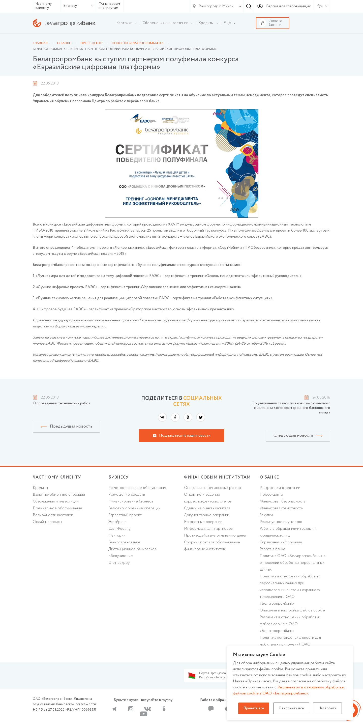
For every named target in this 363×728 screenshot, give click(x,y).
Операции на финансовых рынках (212, 488)
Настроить (327, 708)
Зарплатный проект (125, 515)
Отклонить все (291, 708)
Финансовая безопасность (283, 501)
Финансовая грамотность (281, 508)
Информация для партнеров (208, 528)
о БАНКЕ (269, 477)
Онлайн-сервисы (47, 522)
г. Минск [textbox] (226, 6)
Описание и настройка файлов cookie (292, 610)
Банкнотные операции (203, 522)
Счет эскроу (119, 563)
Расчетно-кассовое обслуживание (137, 488)
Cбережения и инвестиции (56, 501)
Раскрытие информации (280, 488)
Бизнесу (78, 5)
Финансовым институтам (109, 6)
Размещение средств (126, 494)
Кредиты (40, 488)
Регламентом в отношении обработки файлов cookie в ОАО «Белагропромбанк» (288, 690)
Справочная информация (281, 542)
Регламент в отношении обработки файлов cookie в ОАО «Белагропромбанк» (290, 624)
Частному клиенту (44, 6)
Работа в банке (272, 549)
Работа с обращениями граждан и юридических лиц (288, 532)
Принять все (254, 708)
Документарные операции (206, 515)
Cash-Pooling (119, 528)
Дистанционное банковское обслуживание (132, 552)
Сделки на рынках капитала (207, 508)
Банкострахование (124, 542)
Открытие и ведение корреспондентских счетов (208, 498)
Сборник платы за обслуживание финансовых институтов (212, 546)
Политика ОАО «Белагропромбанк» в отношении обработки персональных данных (292, 562)
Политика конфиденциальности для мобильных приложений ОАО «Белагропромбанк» (290, 644)
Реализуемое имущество (281, 522)
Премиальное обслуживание (57, 508)
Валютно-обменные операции (59, 494)
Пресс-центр (271, 494)
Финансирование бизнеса (130, 501)
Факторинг (117, 535)
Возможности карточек (53, 515)
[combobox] (225, 6)
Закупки (266, 515)
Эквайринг (117, 522)
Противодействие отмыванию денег (215, 535)
